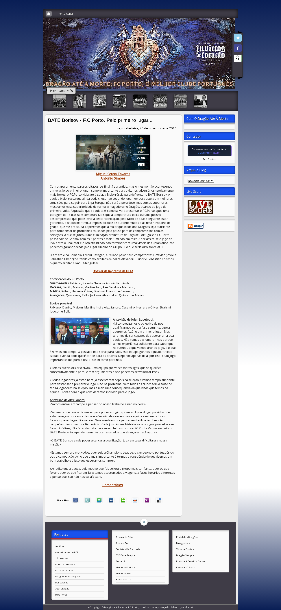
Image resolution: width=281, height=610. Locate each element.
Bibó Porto (61, 594)
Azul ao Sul (122, 543)
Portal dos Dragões (187, 537)
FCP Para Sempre (126, 555)
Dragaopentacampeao (68, 576)
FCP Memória (123, 579)
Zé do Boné (61, 558)
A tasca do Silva (125, 537)
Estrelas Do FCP (64, 570)
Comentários (112, 485)
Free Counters (209, 159)
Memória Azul (123, 573)
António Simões (113, 178)
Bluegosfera (183, 543)
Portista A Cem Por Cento (190, 561)
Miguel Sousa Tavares (113, 174)
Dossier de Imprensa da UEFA (113, 271)
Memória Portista (125, 567)
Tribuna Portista (185, 549)
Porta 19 (120, 561)
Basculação (61, 582)
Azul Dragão (62, 588)
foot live (59, 546)
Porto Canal (65, 13)
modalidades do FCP (67, 552)
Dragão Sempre (185, 555)
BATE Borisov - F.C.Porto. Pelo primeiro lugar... (100, 120)
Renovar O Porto (185, 567)
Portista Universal (65, 564)
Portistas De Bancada (128, 549)
